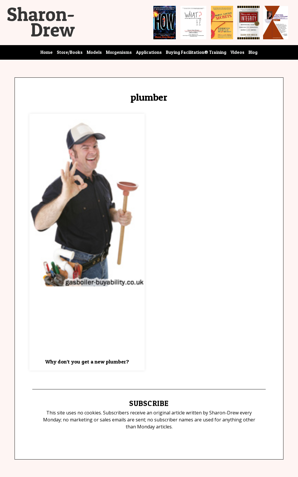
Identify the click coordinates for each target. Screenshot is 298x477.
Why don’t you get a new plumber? (87, 362)
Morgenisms (119, 52)
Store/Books (70, 52)
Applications (149, 52)
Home (46, 52)
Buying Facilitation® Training (196, 52)
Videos (237, 52)
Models (94, 52)
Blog (253, 52)
